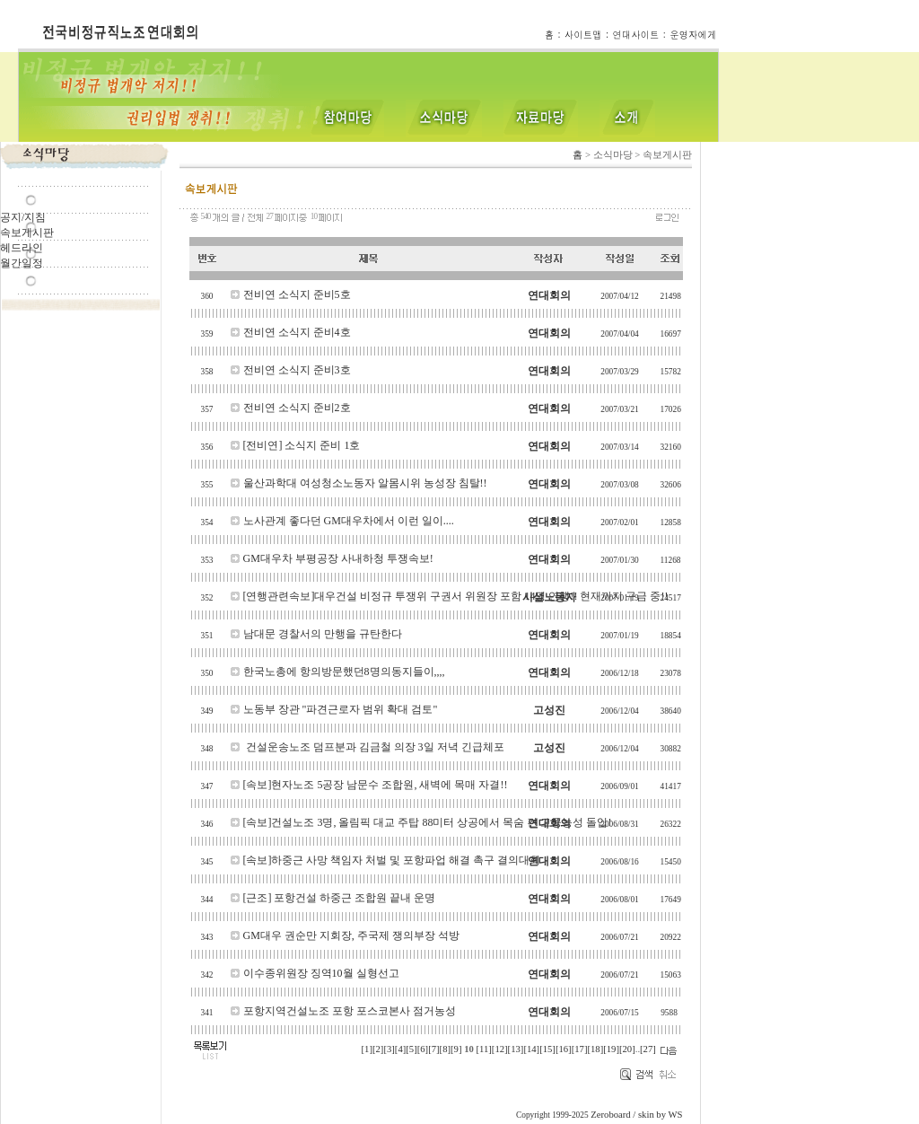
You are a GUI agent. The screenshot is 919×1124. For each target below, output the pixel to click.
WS (676, 1115)
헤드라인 (21, 247)
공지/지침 (23, 217)
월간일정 (21, 263)
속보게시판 (27, 232)
